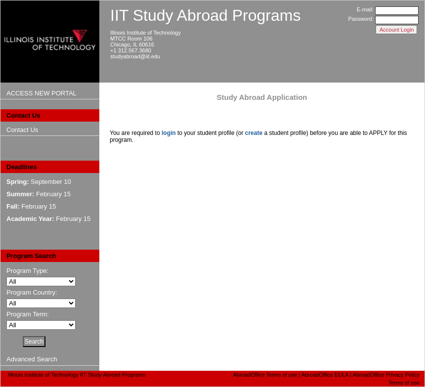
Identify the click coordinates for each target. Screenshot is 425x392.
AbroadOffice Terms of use (265, 375)
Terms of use (404, 383)
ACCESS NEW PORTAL (41, 93)
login (169, 133)
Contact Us (22, 129)
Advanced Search (31, 359)
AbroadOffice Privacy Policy (386, 375)
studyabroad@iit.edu (135, 56)
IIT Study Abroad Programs (205, 15)
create (253, 133)
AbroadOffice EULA (324, 375)
